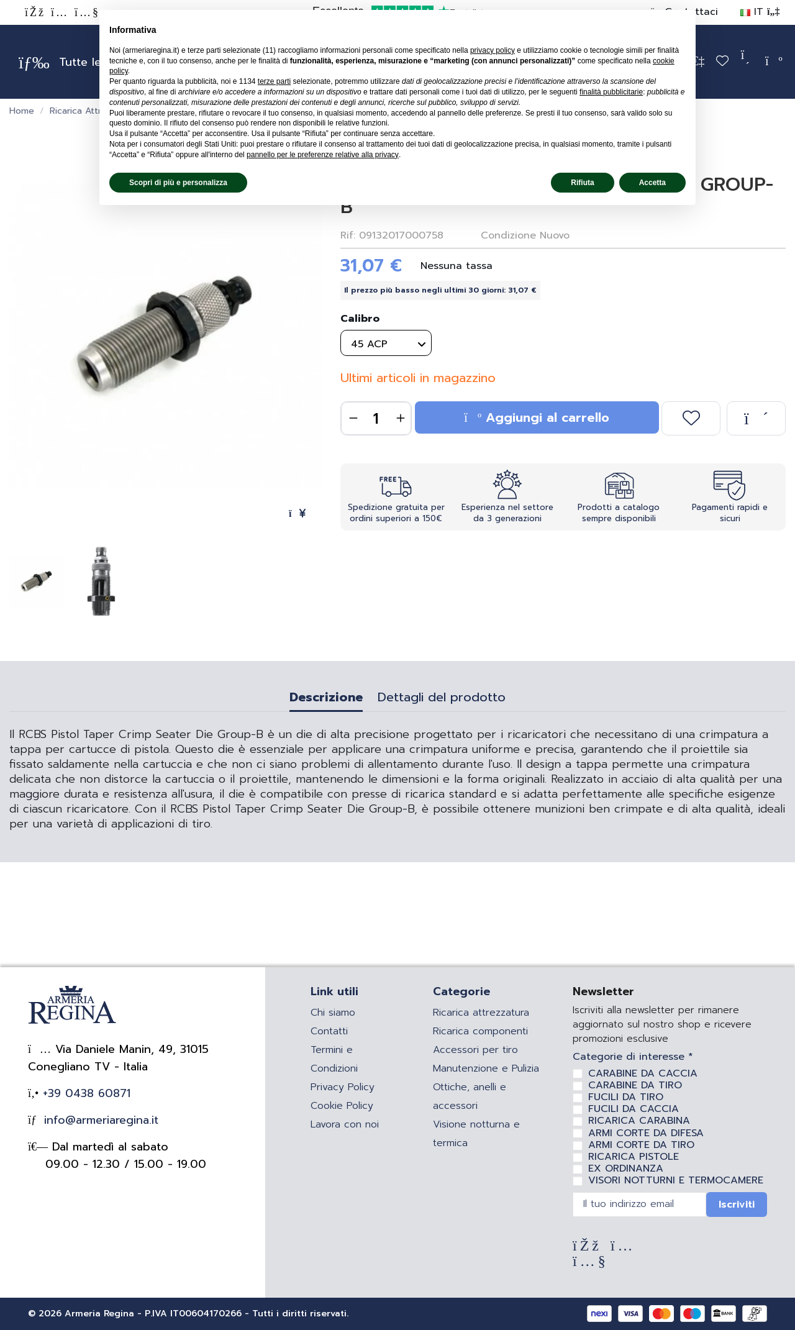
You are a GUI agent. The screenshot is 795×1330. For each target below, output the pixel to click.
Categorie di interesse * (633, 1057)
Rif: (347, 235)
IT (759, 11)
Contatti (329, 1031)
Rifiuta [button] (582, 182)
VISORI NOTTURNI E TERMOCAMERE (675, 1180)
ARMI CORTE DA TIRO (641, 1144)
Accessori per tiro (475, 1049)
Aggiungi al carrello (536, 417)
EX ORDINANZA (625, 1168)
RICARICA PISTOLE (633, 1156)
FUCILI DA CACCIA (633, 1108)
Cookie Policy (342, 1105)
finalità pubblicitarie (611, 92)
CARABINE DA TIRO (635, 1085)
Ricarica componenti (480, 1031)
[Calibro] (386, 343)
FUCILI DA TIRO (625, 1097)
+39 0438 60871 (84, 1093)
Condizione (508, 235)
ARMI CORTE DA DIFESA (646, 1133)
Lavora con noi (345, 1124)
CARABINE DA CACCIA (642, 1073)
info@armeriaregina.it (99, 1120)
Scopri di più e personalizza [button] (178, 182)
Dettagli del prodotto (442, 698)
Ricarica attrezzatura (481, 1012)
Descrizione (326, 698)
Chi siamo (333, 1012)
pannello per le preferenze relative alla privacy (323, 154)
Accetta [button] (652, 182)
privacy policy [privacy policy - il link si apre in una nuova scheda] (492, 50)
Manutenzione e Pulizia (486, 1068)
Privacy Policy (343, 1087)
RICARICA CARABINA (639, 1120)
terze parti (274, 81)
